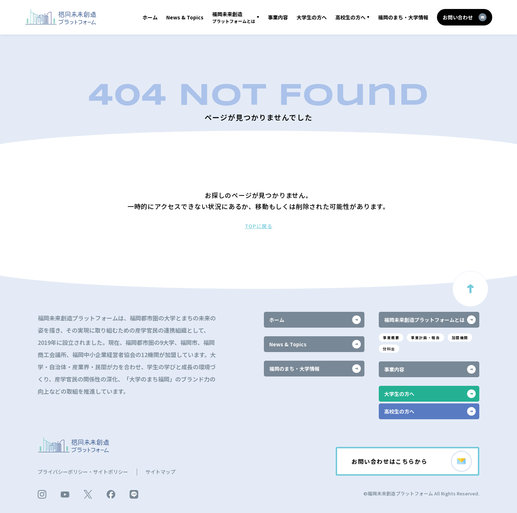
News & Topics (185, 17)
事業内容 (278, 17)
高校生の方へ (350, 17)
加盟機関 (460, 337)
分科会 (389, 348)
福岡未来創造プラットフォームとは (430, 319)
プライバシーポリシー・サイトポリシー (83, 471)
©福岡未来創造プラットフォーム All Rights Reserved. (421, 493)
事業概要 (391, 337)
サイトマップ (160, 471)
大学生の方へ (312, 17)
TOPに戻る (259, 226)
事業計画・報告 (425, 337)
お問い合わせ (464, 17)
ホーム (150, 17)
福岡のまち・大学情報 (403, 17)
